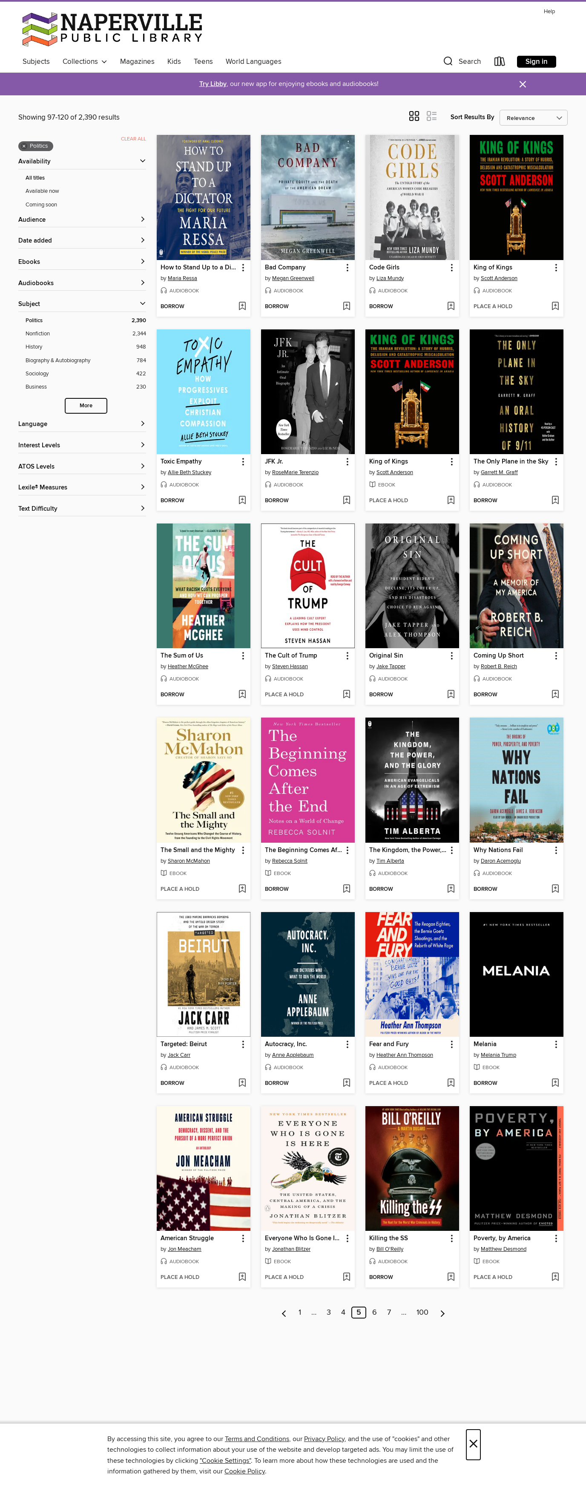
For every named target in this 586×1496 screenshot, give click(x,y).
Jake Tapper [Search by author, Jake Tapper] (390, 666)
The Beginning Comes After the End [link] (304, 850)
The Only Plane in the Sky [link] (511, 462)
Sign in (537, 61)
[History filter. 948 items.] (86, 347)
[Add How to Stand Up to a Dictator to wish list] (242, 306)
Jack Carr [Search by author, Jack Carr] (179, 1055)
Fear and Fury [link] (389, 1044)
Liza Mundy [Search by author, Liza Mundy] (390, 278)
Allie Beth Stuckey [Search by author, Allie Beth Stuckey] (189, 472)
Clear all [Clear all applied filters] (133, 139)
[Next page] (442, 1312)
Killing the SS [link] (388, 1238)
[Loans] (500, 63)
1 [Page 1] (300, 1312)
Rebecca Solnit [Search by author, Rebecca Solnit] (289, 861)
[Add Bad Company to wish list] (346, 306)
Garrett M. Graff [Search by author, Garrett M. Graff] (499, 472)
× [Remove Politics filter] (24, 146)
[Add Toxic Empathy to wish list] (242, 500)
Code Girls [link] (384, 268)
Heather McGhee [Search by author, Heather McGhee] (188, 666)
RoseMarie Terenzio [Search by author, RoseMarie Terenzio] (295, 472)
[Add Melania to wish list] (555, 1083)
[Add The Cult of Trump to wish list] (346, 695)
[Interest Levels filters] (82, 445)
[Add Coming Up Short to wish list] (555, 695)
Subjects (36, 61)
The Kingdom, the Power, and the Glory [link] (408, 850)
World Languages (254, 61)
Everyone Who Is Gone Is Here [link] (304, 1238)
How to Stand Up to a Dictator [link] (199, 268)
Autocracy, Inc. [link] (286, 1044)
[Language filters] (82, 424)
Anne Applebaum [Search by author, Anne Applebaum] (293, 1055)
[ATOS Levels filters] (82, 467)
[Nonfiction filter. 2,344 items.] (86, 333)
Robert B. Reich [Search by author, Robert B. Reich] (499, 666)
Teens (203, 61)
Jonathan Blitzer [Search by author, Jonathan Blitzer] (291, 1249)
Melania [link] (485, 1044)
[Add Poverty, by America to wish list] (555, 1277)
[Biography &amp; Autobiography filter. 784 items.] (86, 360)
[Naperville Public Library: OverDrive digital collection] (112, 29)
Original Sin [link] (386, 656)
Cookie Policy (244, 1471)
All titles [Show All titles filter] (35, 178)
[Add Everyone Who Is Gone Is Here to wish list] (346, 1277)
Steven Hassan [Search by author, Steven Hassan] (290, 666)
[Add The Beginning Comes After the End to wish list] (346, 889)
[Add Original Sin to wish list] (450, 695)
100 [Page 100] (422, 1312)
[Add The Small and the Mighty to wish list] (242, 889)
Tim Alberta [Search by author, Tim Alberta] (390, 861)
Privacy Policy (324, 1439)
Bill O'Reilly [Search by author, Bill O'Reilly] (389, 1249)
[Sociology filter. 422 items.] (86, 373)
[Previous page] (284, 1312)
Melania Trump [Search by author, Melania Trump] (498, 1055)
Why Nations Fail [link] (498, 850)
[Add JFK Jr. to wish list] (346, 500)
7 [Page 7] (389, 1312)
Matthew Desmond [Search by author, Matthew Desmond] (503, 1249)
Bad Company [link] (285, 268)
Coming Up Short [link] (499, 656)
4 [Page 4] (343, 1312)
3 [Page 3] (329, 1312)
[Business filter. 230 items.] (86, 387)
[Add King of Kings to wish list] (555, 306)
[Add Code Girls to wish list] (450, 306)
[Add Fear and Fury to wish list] (450, 1083)
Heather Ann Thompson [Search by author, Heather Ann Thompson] (404, 1055)
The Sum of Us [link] (182, 656)
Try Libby (213, 84)
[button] (461, 63)
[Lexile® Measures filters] (82, 487)
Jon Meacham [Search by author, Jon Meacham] (184, 1249)
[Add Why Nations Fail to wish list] (555, 889)
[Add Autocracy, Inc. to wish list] (346, 1083)
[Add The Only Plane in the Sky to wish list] (555, 500)
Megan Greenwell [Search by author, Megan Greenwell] (293, 278)
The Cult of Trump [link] (291, 656)
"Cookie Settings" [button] (225, 1460)
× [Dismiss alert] (522, 84)
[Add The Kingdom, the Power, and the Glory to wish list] (450, 889)
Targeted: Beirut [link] (184, 1044)
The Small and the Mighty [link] (198, 850)
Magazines (137, 61)
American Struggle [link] (187, 1238)
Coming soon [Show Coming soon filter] (41, 204)
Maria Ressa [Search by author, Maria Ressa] (182, 278)
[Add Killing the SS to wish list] (450, 1277)
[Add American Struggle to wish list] (242, 1277)
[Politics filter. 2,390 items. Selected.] (86, 320)
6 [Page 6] (374, 1312)
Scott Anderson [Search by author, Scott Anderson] (499, 278)
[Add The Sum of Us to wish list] (242, 695)
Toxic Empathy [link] (181, 462)
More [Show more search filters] (86, 405)
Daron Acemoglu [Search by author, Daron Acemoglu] (501, 861)
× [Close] (473, 1445)
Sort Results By (472, 117)
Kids (174, 61)
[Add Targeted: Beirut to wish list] (242, 1083)
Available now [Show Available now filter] (42, 191)
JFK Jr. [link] (274, 462)
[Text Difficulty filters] (82, 509)
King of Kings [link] (493, 268)
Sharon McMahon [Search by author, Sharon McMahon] (189, 861)
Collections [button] (85, 61)
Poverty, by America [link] (502, 1238)
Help (549, 12)
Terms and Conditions (257, 1439)
